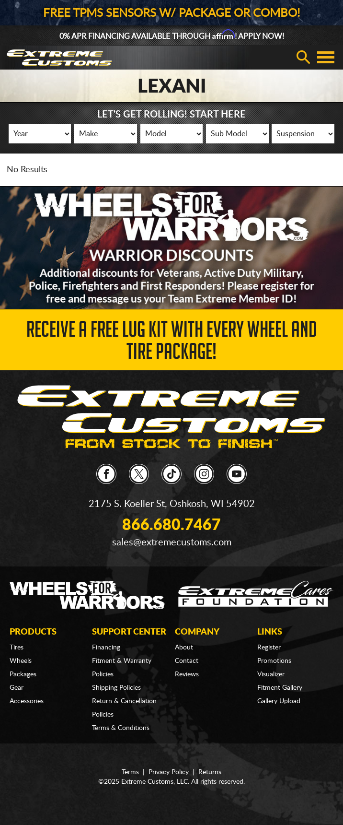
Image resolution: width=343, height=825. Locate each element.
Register (269, 647)
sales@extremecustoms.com (171, 542)
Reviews (187, 674)
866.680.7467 (171, 525)
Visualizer (271, 674)
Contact (186, 661)
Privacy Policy (169, 772)
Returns (209, 772)
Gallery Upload (278, 701)
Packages (23, 674)
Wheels (21, 661)
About (184, 647)
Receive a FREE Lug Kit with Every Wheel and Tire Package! (171, 343)
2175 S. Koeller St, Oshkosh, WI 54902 (172, 504)
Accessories (27, 701)
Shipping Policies (116, 687)
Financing (106, 647)
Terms (130, 772)
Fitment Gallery (279, 687)
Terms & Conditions (120, 728)
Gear (16, 687)
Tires (16, 647)
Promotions (274, 661)
